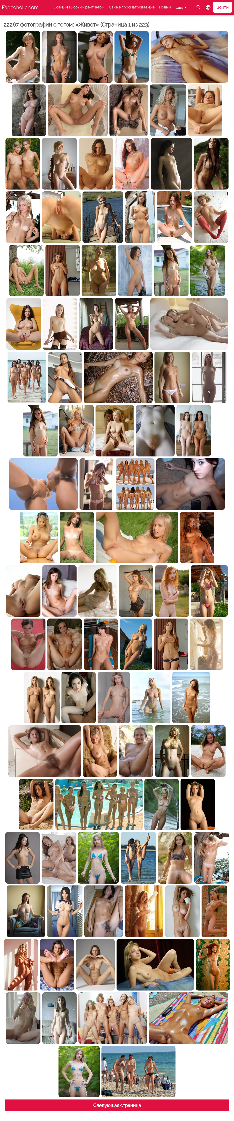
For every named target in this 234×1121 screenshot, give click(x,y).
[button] (208, 7)
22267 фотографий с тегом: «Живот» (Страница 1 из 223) (76, 24)
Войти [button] (222, 7)
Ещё (179, 7)
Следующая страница (117, 1105)
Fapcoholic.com (20, 7)
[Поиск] (198, 7)
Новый (165, 7)
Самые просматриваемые (131, 7)
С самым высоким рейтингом (78, 7)
